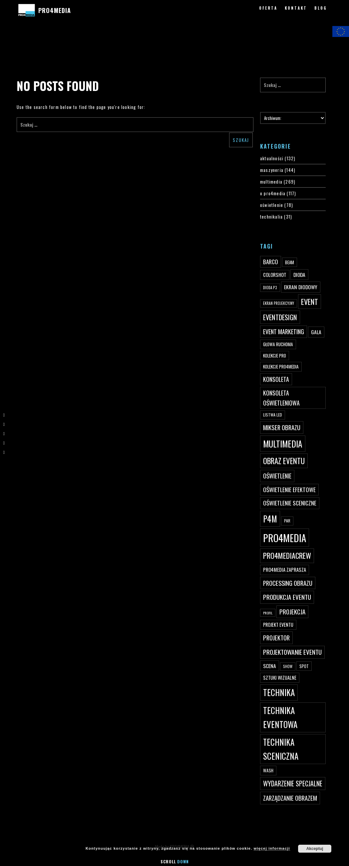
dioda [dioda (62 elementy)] (299, 274)
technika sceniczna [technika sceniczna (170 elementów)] (280, 749)
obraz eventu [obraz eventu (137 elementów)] (284, 460)
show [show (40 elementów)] (287, 666)
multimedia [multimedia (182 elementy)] (282, 443)
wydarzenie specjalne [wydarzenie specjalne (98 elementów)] (292, 783)
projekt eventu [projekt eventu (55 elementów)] (278, 624)
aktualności (271, 158)
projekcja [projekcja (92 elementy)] (292, 611)
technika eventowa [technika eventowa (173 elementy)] (280, 717)
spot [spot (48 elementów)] (304, 666)
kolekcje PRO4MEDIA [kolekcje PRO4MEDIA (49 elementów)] (281, 366)
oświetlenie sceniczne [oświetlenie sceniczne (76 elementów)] (289, 502)
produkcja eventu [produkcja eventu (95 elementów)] (287, 597)
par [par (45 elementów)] (287, 520)
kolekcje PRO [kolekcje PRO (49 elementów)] (274, 355)
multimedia (271, 181)
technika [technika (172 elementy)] (279, 692)
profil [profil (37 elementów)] (267, 612)
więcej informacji (272, 848)
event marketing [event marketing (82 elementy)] (283, 331)
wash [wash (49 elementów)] (268, 770)
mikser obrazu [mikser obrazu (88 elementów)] (281, 427)
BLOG (320, 8)
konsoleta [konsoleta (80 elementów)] (276, 379)
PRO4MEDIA (54, 10)
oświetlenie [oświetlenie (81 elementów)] (277, 475)
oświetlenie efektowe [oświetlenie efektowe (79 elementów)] (289, 489)
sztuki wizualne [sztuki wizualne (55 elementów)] (279, 677)
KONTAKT (296, 8)
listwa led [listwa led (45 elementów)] (272, 415)
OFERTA (268, 8)
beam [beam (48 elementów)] (289, 262)
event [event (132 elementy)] (309, 301)
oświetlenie (271, 205)
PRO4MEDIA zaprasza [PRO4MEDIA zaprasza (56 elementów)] (284, 569)
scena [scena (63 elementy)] (269, 666)
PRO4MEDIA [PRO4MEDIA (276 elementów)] (284, 537)
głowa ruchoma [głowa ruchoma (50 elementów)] (278, 344)
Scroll (175, 861)
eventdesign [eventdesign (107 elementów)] (280, 317)
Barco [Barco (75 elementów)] (270, 262)
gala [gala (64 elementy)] (316, 332)
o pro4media (272, 193)
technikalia (271, 216)
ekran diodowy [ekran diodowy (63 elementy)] (300, 287)
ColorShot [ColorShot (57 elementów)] (274, 274)
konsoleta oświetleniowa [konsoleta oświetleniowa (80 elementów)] (281, 398)
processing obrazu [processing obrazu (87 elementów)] (287, 582)
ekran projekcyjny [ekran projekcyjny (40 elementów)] (278, 303)
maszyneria (271, 170)
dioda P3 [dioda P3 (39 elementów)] (270, 287)
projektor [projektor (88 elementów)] (276, 637)
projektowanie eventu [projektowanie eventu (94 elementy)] (292, 652)
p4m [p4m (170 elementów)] (270, 518)
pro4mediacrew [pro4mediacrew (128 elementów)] (287, 555)
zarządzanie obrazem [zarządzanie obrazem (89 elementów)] (290, 797)
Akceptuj (314, 848)
